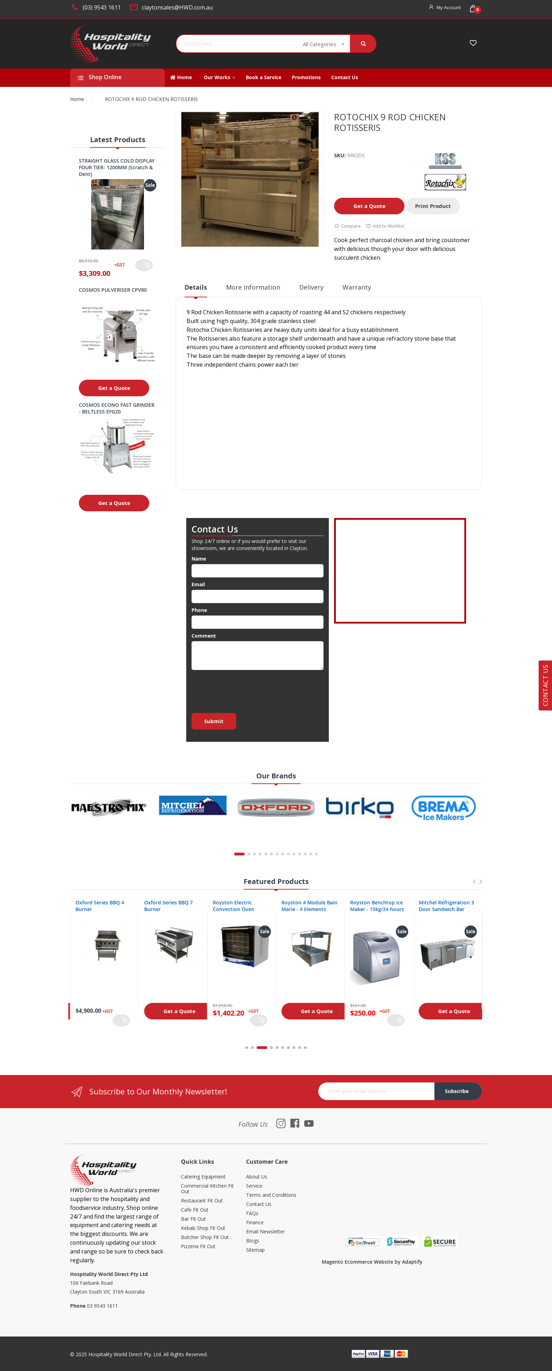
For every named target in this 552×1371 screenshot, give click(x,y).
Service (254, 1186)
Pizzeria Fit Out (198, 1247)
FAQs (252, 1214)
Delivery (311, 287)
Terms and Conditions (271, 1195)
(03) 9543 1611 (102, 7)
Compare (347, 226)
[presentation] (245, 689)
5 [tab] (277, 1047)
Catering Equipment (203, 1177)
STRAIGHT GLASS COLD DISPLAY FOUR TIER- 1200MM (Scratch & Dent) (117, 167)
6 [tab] (282, 1047)
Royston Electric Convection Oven (302, 905)
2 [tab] (256, 1047)
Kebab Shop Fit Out (203, 1228)
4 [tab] (271, 1047)
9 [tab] (299, 1047)
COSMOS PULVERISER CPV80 (113, 289)
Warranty (357, 287)
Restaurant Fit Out (202, 1201)
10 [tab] (305, 1047)
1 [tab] (246, 1047)
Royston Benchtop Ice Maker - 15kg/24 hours (445, 905)
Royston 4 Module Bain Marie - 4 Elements (378, 905)
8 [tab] (294, 1047)
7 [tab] (288, 1047)
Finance (255, 1223)
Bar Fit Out (193, 1219)
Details (195, 287)
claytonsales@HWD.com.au (177, 7)
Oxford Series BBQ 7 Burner (237, 905)
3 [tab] (265, 1047)
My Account (449, 7)
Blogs (252, 1241)
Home (77, 99)
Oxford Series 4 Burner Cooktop (102, 905)
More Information (253, 287)
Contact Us (258, 1204)
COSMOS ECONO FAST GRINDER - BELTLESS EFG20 (117, 408)
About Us (256, 1177)
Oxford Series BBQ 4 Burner (168, 905)
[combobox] (236, 43)
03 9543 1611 (102, 1305)
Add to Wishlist (385, 226)
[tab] (196, 290)
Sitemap (255, 1250)
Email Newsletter (265, 1232)
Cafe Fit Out (194, 1210)
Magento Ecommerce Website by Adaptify (372, 1261)
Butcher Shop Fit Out (205, 1237)
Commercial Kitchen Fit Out (207, 1189)
